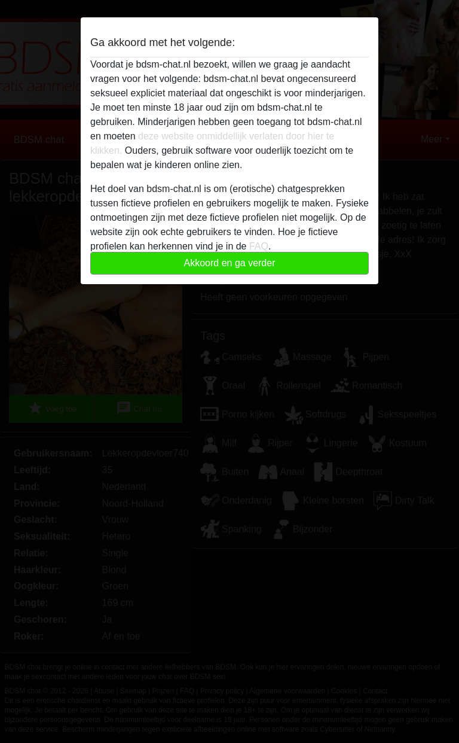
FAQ (258, 246)
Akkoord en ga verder (230, 263)
